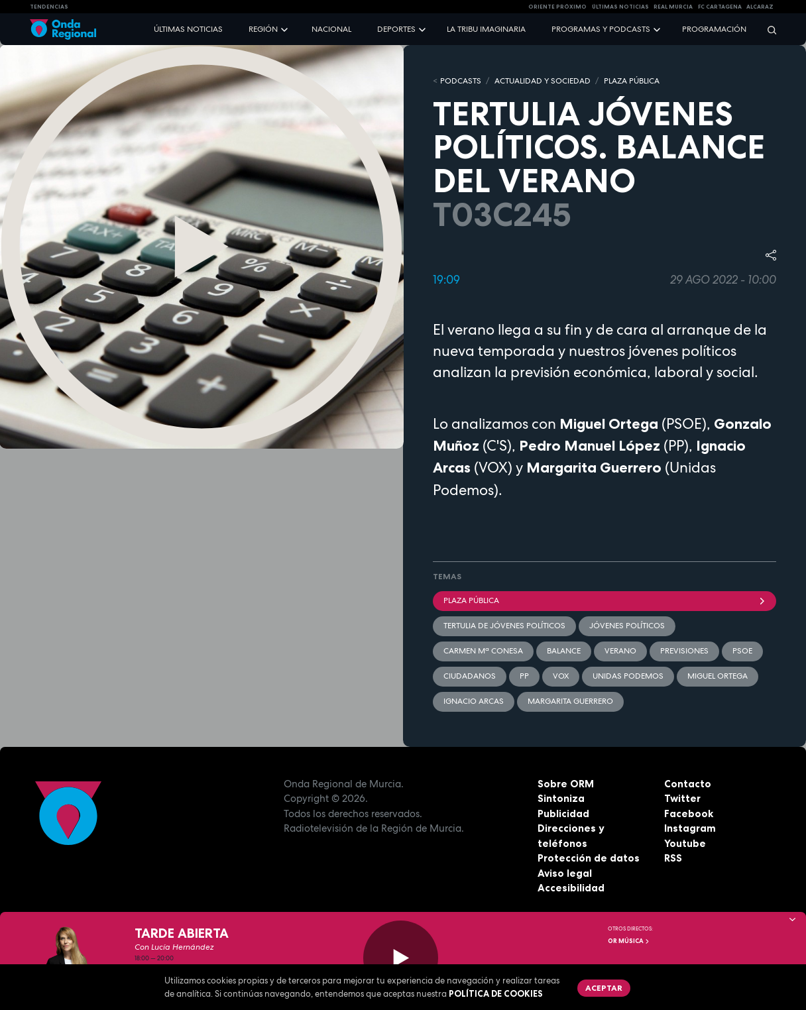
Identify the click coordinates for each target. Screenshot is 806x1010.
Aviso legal (565, 873)
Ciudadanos (469, 676)
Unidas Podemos (628, 676)
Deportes (396, 29)
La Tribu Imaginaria (486, 29)
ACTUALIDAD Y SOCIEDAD (542, 81)
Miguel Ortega (717, 676)
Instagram (690, 828)
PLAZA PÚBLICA (632, 81)
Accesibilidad (571, 887)
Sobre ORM (566, 783)
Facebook (688, 813)
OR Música (629, 941)
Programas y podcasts (600, 29)
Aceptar (603, 988)
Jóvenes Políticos (627, 625)
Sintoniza (561, 798)
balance (564, 650)
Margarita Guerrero (570, 701)
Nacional (331, 29)
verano (620, 650)
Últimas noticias (188, 29)
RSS (673, 858)
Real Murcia (673, 6)
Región (263, 29)
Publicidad (563, 813)
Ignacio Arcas (473, 701)
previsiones (684, 650)
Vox (561, 676)
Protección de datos (589, 858)
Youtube (685, 843)
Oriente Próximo (557, 6)
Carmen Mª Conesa (483, 650)
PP (524, 676)
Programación (714, 29)
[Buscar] (767, 29)
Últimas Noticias (620, 6)
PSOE (742, 650)
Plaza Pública (604, 600)
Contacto (687, 783)
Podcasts (460, 81)
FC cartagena (720, 6)
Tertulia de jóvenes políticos (504, 625)
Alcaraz (760, 6)
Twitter (682, 798)
